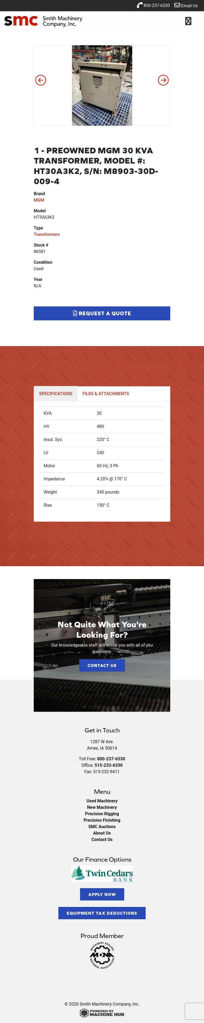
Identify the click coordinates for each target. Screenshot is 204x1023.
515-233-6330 (108, 765)
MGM (39, 200)
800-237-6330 (153, 5)
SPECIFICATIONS (55, 393)
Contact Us (102, 665)
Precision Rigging (102, 813)
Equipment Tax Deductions (102, 913)
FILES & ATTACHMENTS (105, 393)
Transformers (47, 234)
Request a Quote (102, 313)
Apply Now (102, 894)
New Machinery (102, 807)
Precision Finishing (102, 820)
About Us (102, 833)
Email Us (186, 5)
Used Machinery (102, 800)
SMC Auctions (102, 826)
